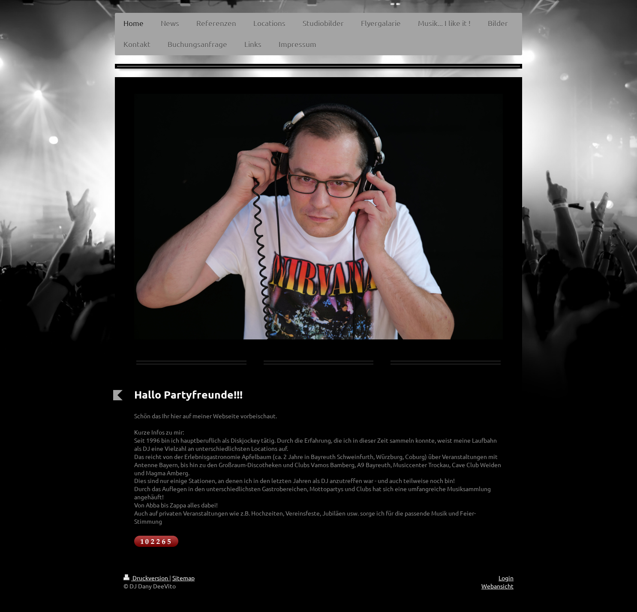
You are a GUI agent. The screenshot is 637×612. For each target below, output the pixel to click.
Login (506, 578)
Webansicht (497, 586)
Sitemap (183, 578)
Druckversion (146, 578)
